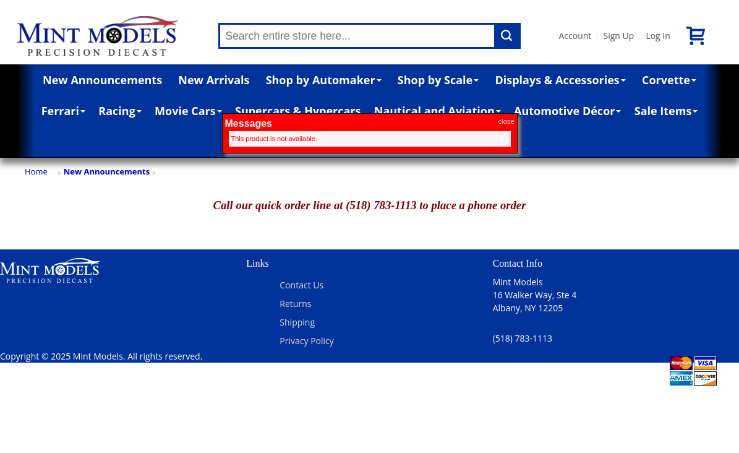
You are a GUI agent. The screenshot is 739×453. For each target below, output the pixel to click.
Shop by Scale (438, 79)
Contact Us (301, 285)
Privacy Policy (306, 341)
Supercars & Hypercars (298, 110)
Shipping (297, 322)
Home (36, 171)
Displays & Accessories (560, 79)
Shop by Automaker (324, 79)
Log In (658, 35)
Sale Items (666, 110)
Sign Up (618, 35)
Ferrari (63, 110)
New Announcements (102, 79)
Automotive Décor (567, 110)
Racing (120, 110)
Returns (295, 303)
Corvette (669, 79)
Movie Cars (188, 110)
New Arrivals (213, 79)
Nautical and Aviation (437, 110)
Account (574, 35)
